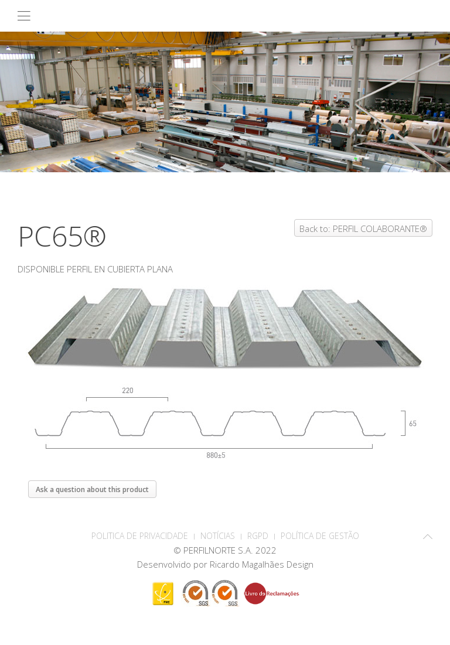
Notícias (217, 535)
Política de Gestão (320, 535)
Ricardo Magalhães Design (261, 564)
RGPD (257, 535)
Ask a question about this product (92, 489)
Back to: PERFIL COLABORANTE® (363, 228)
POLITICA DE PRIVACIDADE (139, 535)
